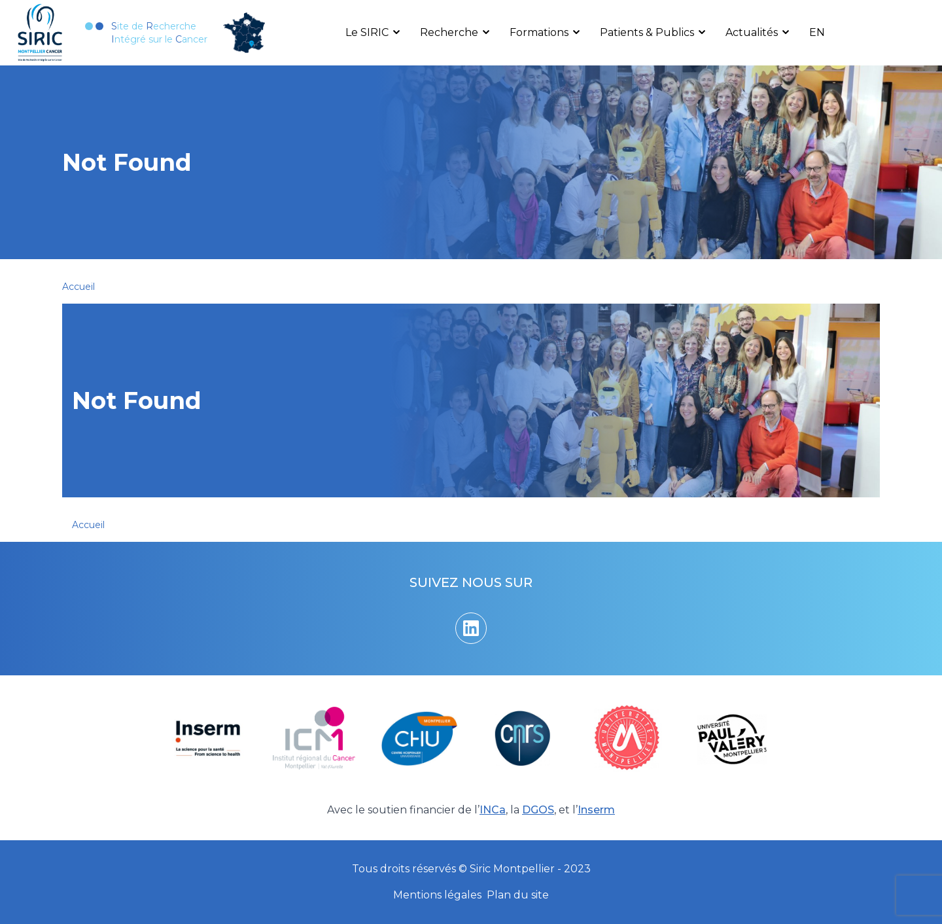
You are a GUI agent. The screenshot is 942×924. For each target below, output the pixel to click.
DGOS (538, 810)
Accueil (78, 287)
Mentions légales (437, 895)
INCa (493, 810)
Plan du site (518, 895)
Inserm (596, 810)
